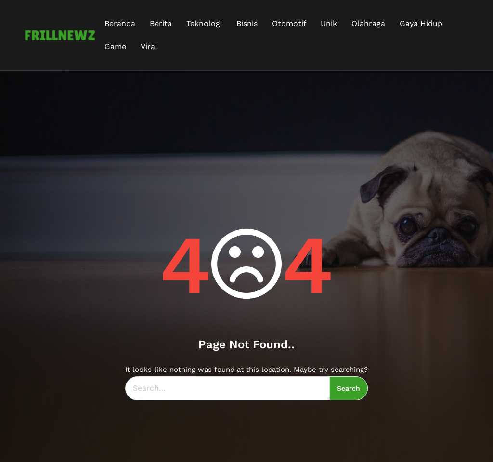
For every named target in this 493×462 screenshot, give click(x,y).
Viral (149, 46)
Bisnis (247, 23)
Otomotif (289, 23)
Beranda (119, 23)
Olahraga (368, 23)
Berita (161, 23)
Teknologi (204, 23)
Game (115, 46)
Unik (329, 23)
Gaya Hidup (421, 23)
